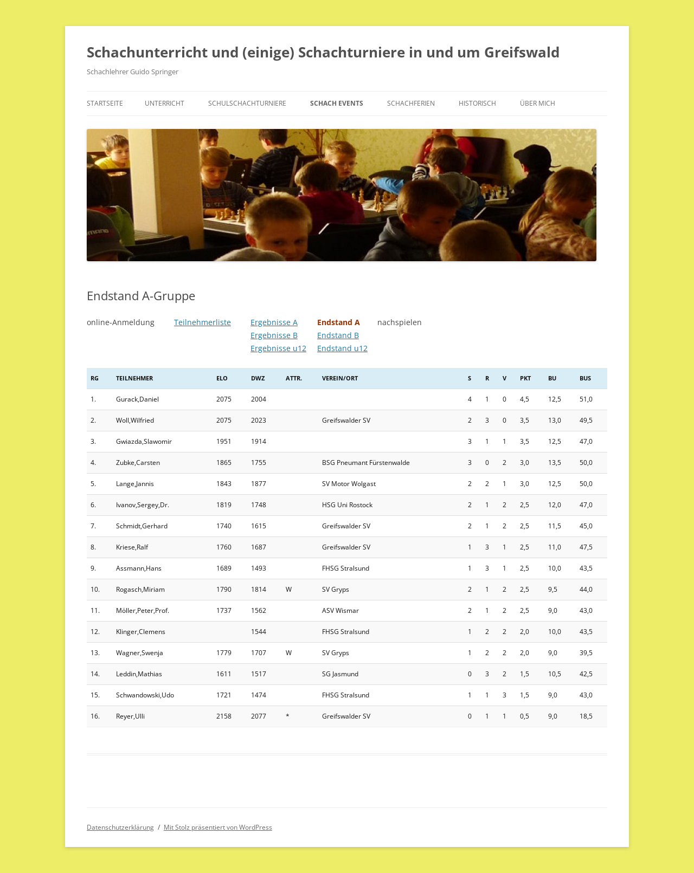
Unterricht (164, 103)
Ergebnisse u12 (278, 348)
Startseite (105, 103)
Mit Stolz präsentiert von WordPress (218, 827)
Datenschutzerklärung (120, 827)
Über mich (537, 103)
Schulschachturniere (247, 103)
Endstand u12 (342, 348)
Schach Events (336, 103)
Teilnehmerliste (202, 322)
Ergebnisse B (274, 335)
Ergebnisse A (274, 322)
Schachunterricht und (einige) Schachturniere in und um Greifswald (323, 52)
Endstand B (338, 335)
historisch (477, 103)
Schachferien (411, 103)
